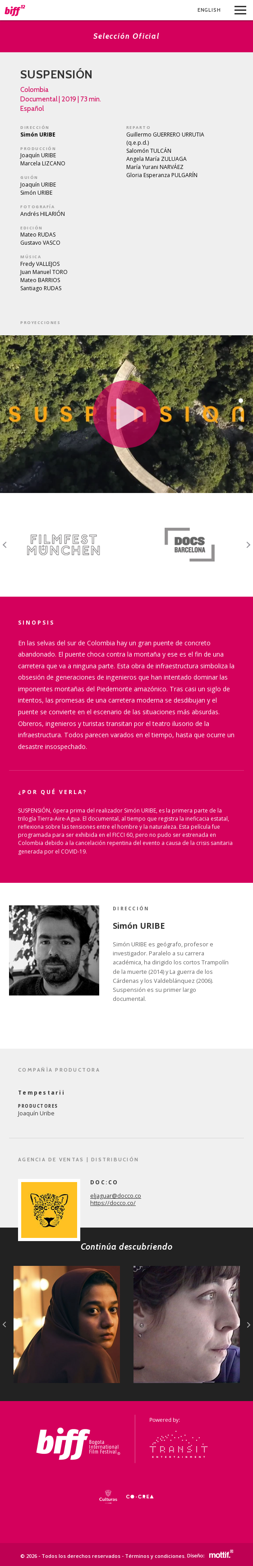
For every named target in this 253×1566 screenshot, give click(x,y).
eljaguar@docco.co (115, 1196)
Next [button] (248, 544)
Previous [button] (5, 544)
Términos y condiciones (154, 1555)
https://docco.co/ (113, 1203)
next (249, 1324)
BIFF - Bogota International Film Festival (15, 10)
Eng (209, 10)
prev (4, 1324)
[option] (63, 545)
